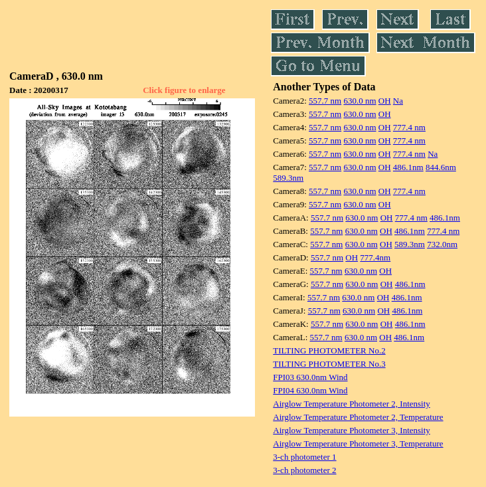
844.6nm (441, 167)
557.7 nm (325, 101)
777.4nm (375, 257)
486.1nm (408, 167)
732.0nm (442, 244)
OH (384, 101)
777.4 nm (409, 127)
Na (398, 101)
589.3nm (288, 178)
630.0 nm (359, 101)
